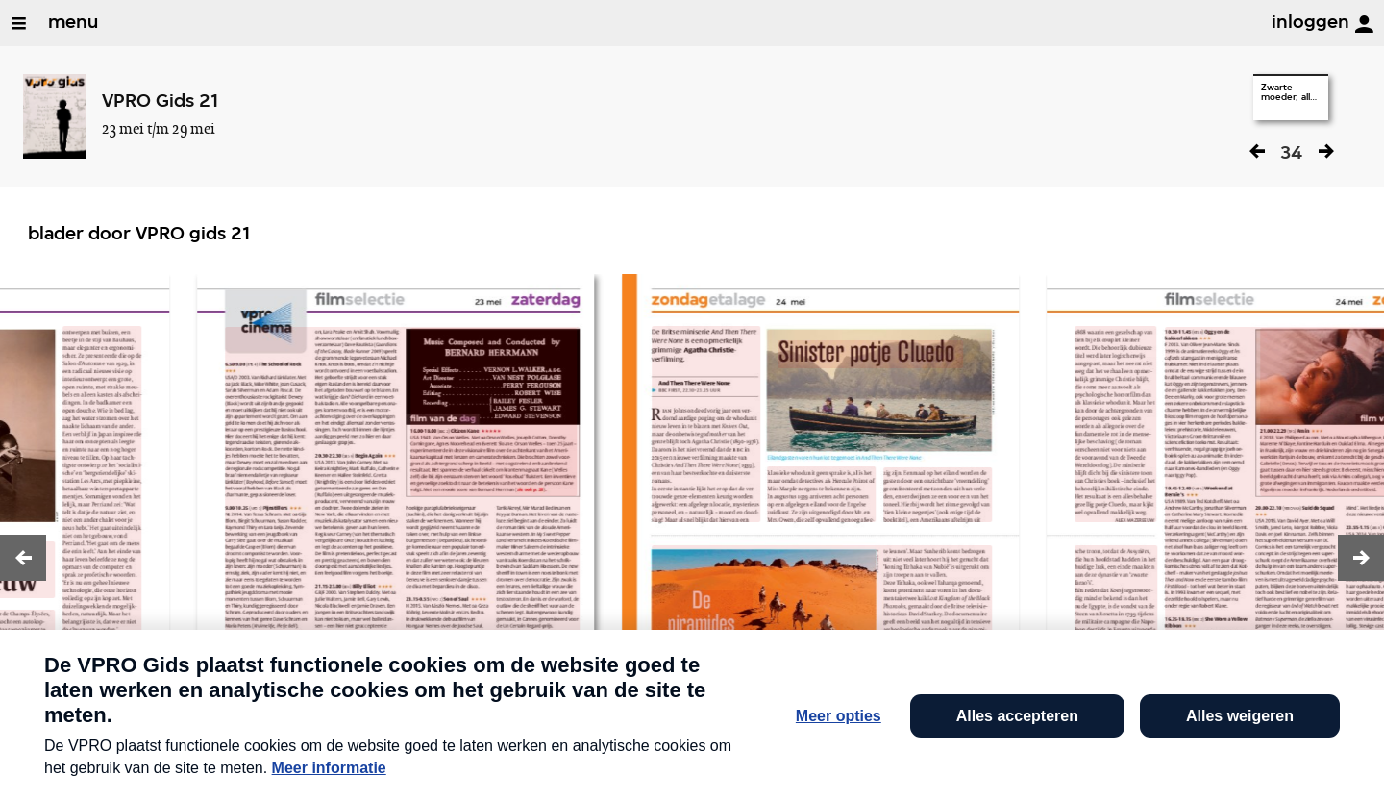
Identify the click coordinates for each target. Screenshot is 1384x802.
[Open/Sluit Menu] (19, 23)
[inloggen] (1363, 24)
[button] (23, 558)
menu (73, 23)
